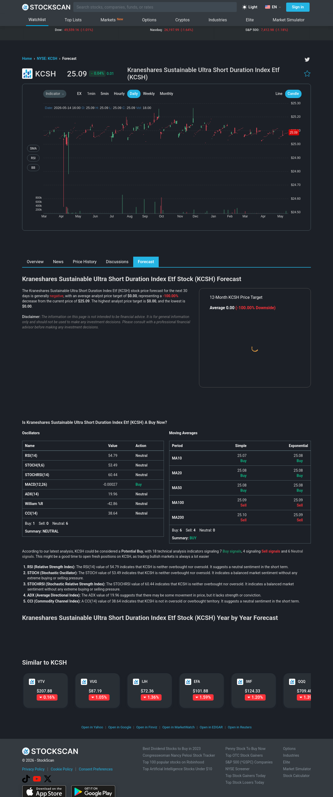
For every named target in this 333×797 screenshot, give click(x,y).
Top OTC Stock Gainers (244, 755)
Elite (250, 19)
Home (27, 58)
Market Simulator (288, 19)
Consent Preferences (96, 769)
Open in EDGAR (211, 727)
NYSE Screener (237, 769)
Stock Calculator (296, 776)
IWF (249, 681)
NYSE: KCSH (47, 58)
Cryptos (182, 19)
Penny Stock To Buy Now (245, 749)
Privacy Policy (33, 769)
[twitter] (307, 59)
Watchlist (37, 19)
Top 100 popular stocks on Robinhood (173, 762)
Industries (218, 19)
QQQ (301, 681)
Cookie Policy (62, 769)
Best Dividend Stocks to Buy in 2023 (172, 749)
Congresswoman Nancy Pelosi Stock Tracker (179, 755)
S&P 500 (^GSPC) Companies (249, 762)
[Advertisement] (167, 245)
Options (149, 19)
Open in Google (119, 727)
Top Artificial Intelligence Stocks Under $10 (177, 769)
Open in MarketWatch (178, 727)
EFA (197, 681)
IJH (145, 681)
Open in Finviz (146, 727)
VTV (41, 681)
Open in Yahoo (92, 727)
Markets (111, 20)
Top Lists (73, 19)
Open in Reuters (240, 727)
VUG (93, 681)
